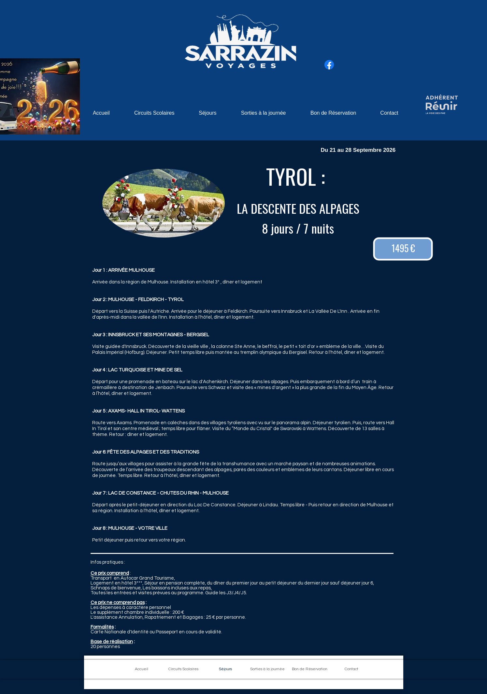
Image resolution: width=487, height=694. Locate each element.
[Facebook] (329, 64)
